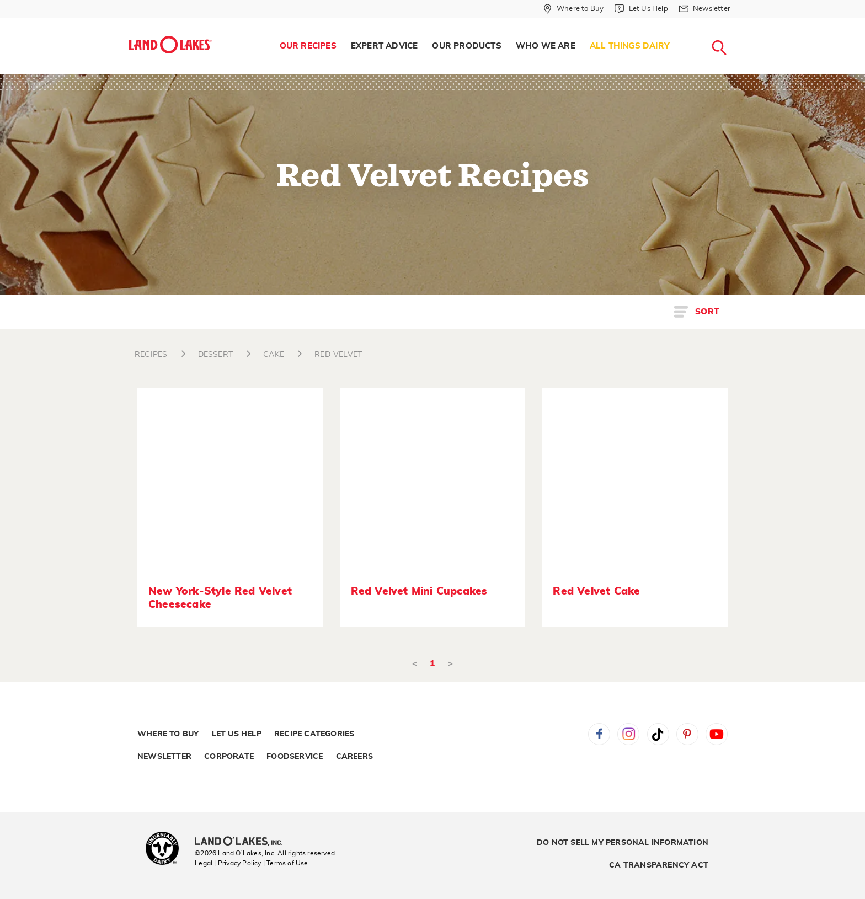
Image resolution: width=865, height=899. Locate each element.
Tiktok (658, 734)
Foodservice (294, 757)
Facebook (599, 734)
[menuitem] (308, 46)
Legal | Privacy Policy (228, 863)
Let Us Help (236, 734)
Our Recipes (308, 46)
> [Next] (450, 664)
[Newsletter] (705, 9)
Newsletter (164, 757)
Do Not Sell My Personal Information (622, 843)
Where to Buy (168, 734)
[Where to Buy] (573, 9)
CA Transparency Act (658, 865)
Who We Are (545, 46)
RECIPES (151, 354)
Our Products (466, 46)
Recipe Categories (314, 734)
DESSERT (215, 354)
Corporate (229, 757)
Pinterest (687, 734)
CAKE (273, 354)
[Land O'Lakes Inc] (243, 842)
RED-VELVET (338, 354)
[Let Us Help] (641, 9)
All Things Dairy (630, 46)
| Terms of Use (285, 863)
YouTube (717, 734)
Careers (354, 757)
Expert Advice (384, 46)
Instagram (628, 734)
